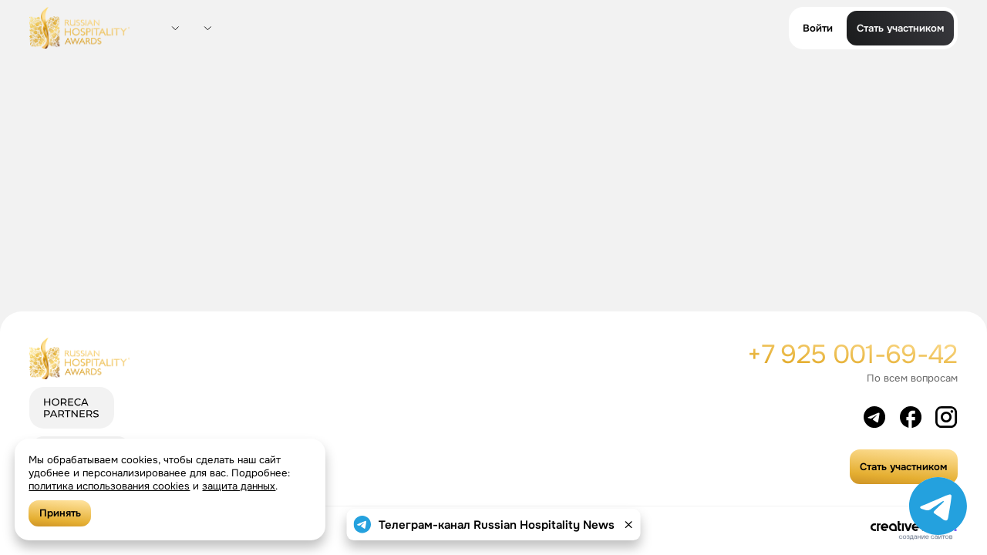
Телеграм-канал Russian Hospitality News (497, 525)
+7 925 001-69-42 (852, 354)
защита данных (238, 486)
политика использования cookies (109, 486)
